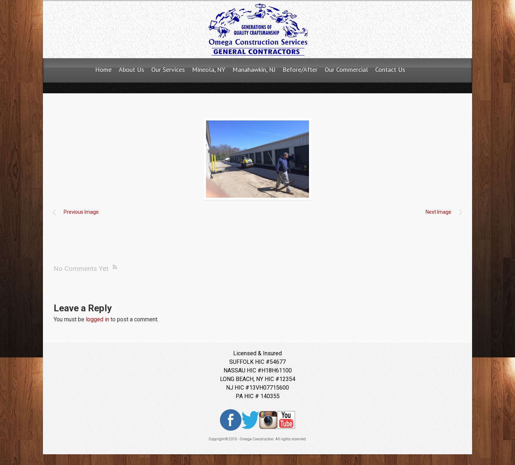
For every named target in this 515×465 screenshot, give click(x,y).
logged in (97, 319)
